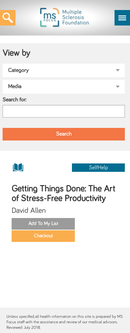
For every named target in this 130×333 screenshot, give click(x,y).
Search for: (14, 100)
